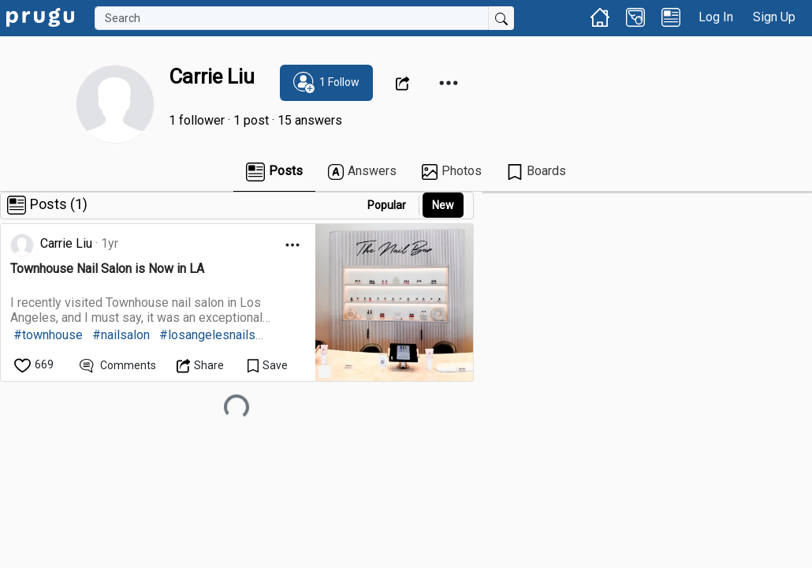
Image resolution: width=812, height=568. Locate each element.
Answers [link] (362, 171)
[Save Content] (267, 365)
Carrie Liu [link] (66, 243)
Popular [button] (386, 205)
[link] (40, 16)
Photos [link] (452, 171)
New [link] (443, 205)
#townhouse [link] (48, 334)
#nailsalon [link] (121, 334)
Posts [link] (274, 172)
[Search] (292, 18)
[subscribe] (326, 83)
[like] (35, 365)
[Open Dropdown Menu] (405, 83)
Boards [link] (536, 171)
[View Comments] (117, 365)
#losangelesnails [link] (207, 334)
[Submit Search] (501, 18)
